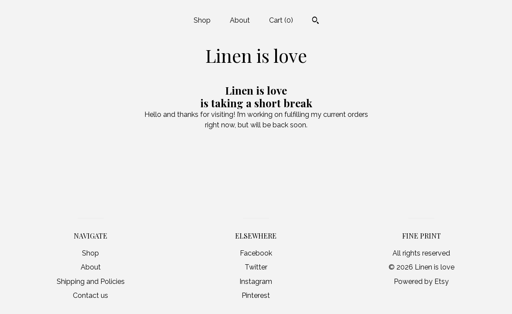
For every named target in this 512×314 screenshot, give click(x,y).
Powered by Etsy (421, 281)
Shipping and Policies (91, 281)
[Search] (315, 21)
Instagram (255, 281)
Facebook (256, 253)
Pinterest (256, 295)
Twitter (256, 267)
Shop (202, 20)
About (240, 20)
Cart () (281, 20)
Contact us (90, 295)
